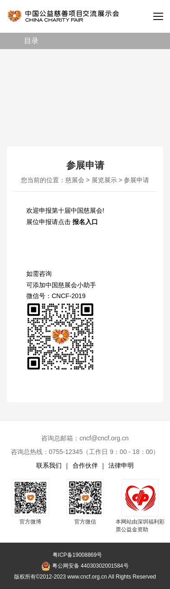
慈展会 (74, 180)
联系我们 (49, 465)
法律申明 (121, 465)
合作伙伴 (85, 465)
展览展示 (104, 180)
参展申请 (136, 180)
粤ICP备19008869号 (77, 555)
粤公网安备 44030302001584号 (84, 566)
